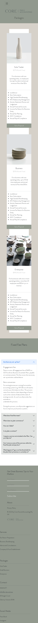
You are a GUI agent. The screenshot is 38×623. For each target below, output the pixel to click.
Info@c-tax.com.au (6, 592)
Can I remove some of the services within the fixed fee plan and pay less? (17, 444)
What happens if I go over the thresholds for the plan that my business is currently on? (17, 451)
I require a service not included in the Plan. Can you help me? (17, 437)
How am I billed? (8, 426)
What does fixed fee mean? (11, 415)
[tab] (19, 362)
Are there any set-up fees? (11, 362)
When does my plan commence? (13, 421)
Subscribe (11, 496)
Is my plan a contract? (10, 431)
